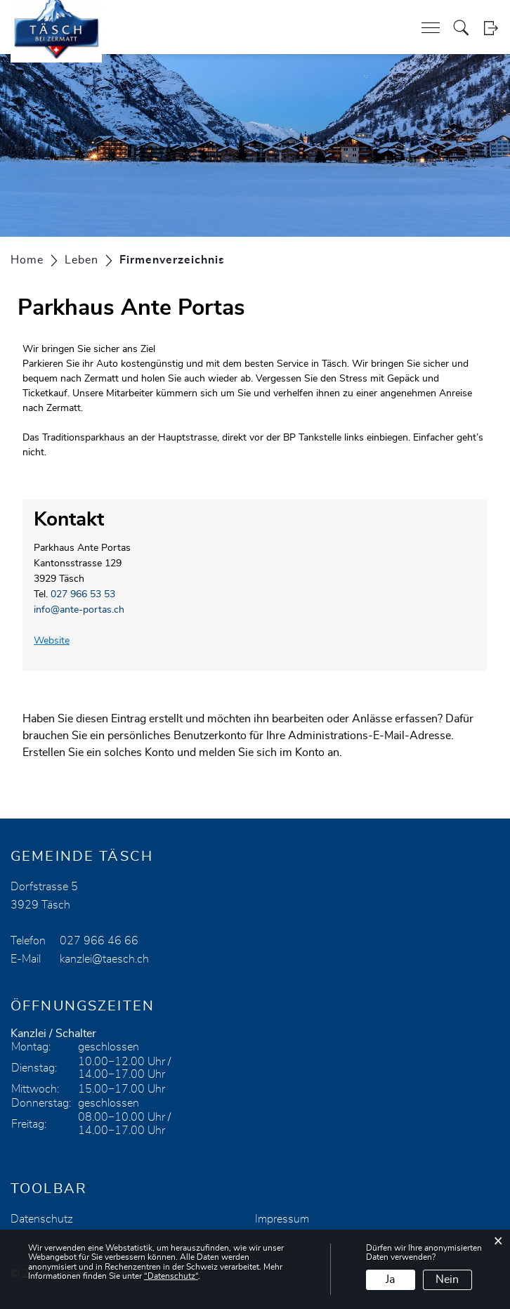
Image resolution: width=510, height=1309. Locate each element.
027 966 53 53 (83, 594)
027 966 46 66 (99, 940)
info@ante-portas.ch (79, 610)
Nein (447, 1279)
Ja (390, 1279)
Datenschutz (42, 1219)
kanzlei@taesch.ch (104, 959)
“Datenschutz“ (171, 1276)
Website (58, 641)
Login (490, 28)
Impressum (282, 1219)
